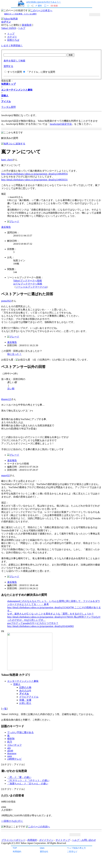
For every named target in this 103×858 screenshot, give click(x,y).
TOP (15, 847)
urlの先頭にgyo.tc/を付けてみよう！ (43, 1)
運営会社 (44, 851)
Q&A (42, 847)
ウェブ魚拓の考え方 (76, 847)
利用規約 (17, 851)
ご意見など (72, 851)
